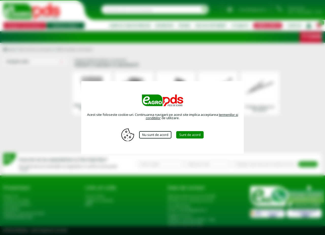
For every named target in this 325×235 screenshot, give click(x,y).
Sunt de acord (190, 134)
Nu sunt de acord (155, 134)
